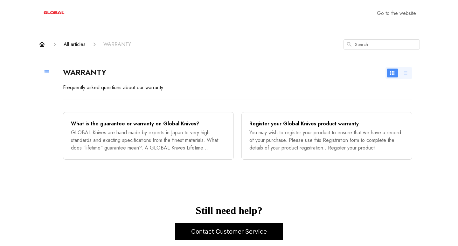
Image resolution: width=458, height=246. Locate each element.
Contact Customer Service (229, 231)
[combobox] (382, 44)
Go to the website (396, 13)
